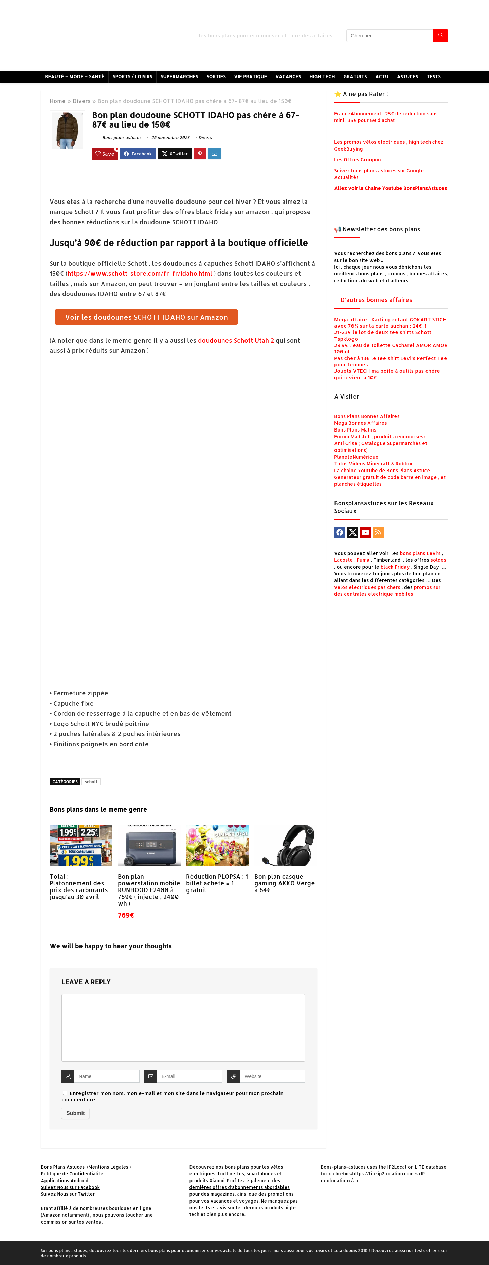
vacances (221, 1201)
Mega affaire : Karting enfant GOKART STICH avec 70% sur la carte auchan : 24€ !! (390, 322)
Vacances (288, 76)
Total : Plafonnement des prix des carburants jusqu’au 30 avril (79, 886)
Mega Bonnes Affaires (360, 423)
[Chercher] (440, 35)
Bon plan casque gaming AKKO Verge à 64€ (284, 883)
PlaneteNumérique (356, 457)
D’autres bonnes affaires (376, 299)
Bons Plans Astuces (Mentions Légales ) (86, 1167)
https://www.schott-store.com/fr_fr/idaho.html (140, 273)
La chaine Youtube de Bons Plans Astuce (382, 470)
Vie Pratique (250, 76)
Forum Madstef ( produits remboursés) (379, 436)
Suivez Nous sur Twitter (68, 1194)
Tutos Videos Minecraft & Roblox (373, 463)
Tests (434, 76)
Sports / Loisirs (132, 76)
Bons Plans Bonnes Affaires (367, 416)
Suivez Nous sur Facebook (70, 1187)
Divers (82, 100)
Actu (381, 76)
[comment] (183, 1028)
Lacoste (343, 560)
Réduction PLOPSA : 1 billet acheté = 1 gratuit (217, 883)
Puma (363, 560)
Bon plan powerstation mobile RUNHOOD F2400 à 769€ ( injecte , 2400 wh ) (149, 890)
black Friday (395, 567)
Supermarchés (179, 76)
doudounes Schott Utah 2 (236, 340)
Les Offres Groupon (358, 159)
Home (58, 100)
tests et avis (213, 1207)
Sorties (215, 76)
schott (91, 781)
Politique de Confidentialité (72, 1173)
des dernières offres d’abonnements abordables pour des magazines (239, 1187)
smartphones (261, 1173)
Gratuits (355, 76)
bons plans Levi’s (420, 553)
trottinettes (231, 1173)
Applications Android (65, 1180)
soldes (439, 560)
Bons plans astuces (116, 137)
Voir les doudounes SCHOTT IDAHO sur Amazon (146, 316)
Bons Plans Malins (355, 430)
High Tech (322, 76)
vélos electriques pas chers (367, 587)
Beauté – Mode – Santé (74, 76)
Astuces (407, 76)
